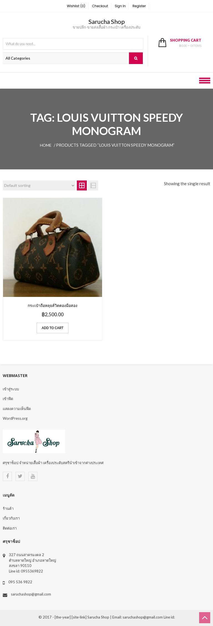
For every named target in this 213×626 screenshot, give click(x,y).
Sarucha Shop (106, 21)
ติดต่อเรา (10, 528)
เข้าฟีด (8, 398)
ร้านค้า (8, 508)
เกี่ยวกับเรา (11, 518)
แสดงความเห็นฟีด (17, 408)
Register (139, 6)
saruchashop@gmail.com (31, 594)
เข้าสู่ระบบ (11, 389)
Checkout (100, 6)
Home (46, 145)
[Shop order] (39, 185)
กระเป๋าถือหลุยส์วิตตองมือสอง (52, 305)
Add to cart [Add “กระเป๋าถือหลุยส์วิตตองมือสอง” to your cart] (52, 328)
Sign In (120, 6)
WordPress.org (15, 418)
